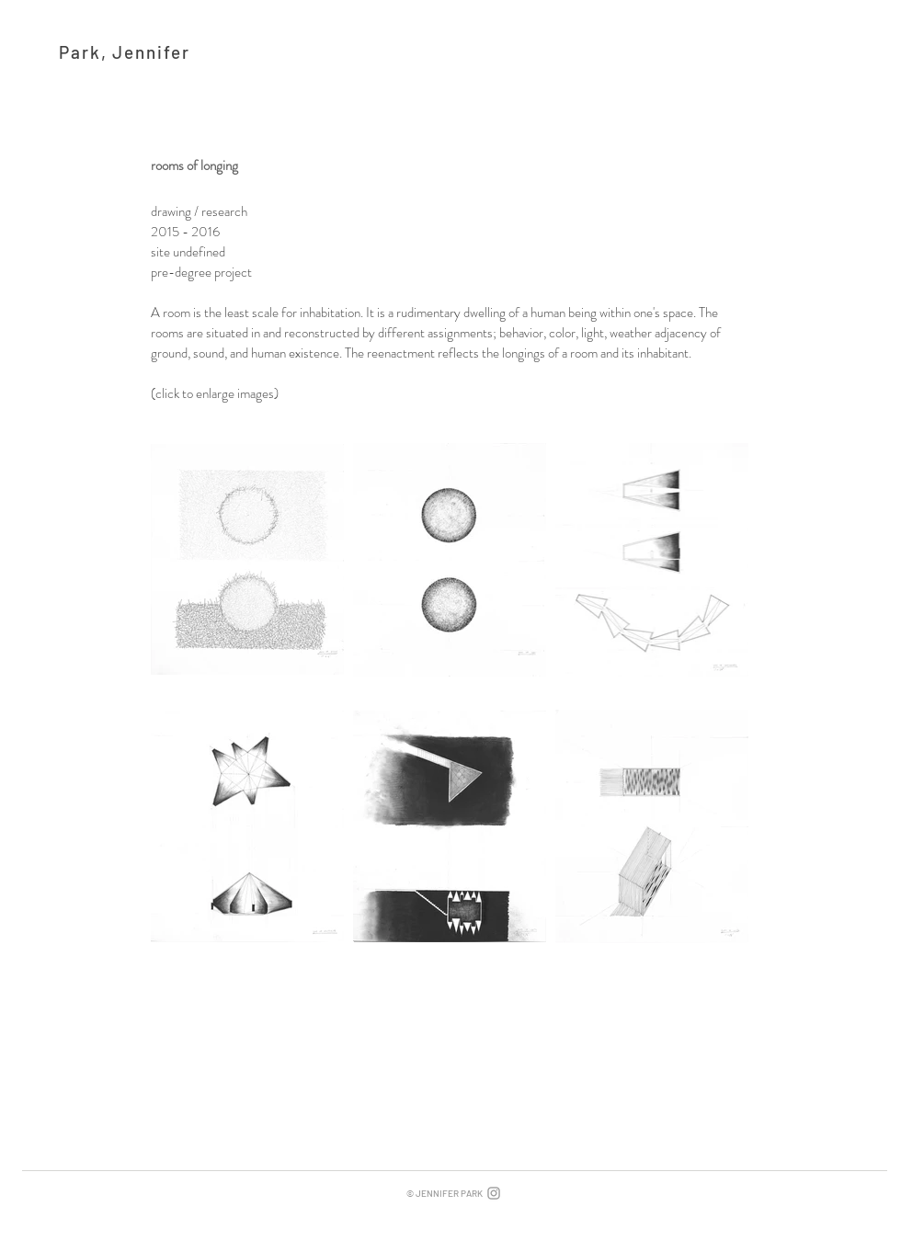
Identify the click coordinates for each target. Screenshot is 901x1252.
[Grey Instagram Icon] (493, 1193)
